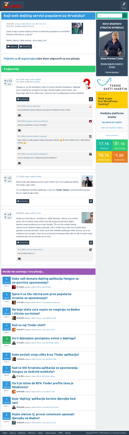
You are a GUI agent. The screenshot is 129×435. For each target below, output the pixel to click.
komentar (29, 106)
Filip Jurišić (37, 213)
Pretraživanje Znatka (112, 135)
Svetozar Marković (41, 121)
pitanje (17, 24)
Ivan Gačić (51, 330)
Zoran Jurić (42, 24)
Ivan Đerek (39, 249)
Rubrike (49, 7)
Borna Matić (37, 176)
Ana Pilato (47, 287)
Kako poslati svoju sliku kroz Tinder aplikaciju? (45, 354)
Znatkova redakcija (116, 128)
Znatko (31, 26)
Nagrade (89, 7)
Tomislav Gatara (53, 343)
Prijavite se (11, 58)
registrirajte (28, 58)
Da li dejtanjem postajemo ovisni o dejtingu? (44, 338)
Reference (32, 433)
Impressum (105, 128)
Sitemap (68, 433)
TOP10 (81, 7)
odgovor (28, 79)
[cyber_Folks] (112, 90)
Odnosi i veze (30, 24)
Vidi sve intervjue (112, 72)
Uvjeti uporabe (51, 433)
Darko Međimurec (54, 302)
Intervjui (13, 433)
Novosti (28, 7)
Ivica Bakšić (37, 79)
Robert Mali (52, 318)
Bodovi (40, 433)
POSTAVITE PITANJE (62, 7)
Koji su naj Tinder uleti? (28, 325)
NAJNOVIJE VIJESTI (112, 122)
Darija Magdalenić (41, 154)
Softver (39, 287)
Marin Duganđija (40, 136)
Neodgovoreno (39, 7)
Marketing (21, 433)
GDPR (60, 433)
